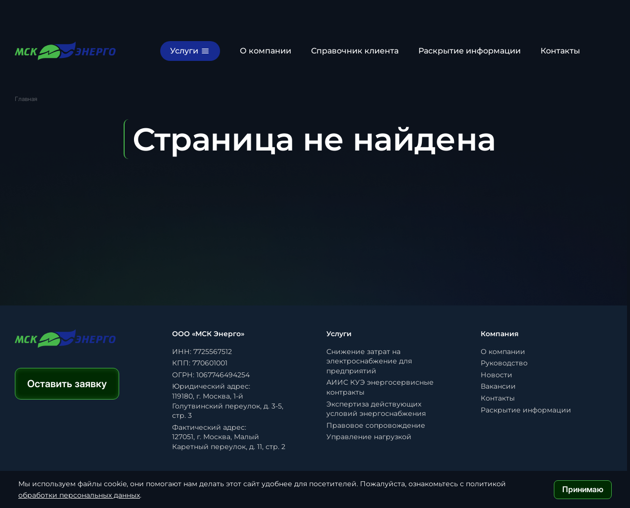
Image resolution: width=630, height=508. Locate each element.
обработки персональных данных (79, 495)
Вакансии (498, 386)
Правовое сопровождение (375, 425)
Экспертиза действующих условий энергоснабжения (376, 409)
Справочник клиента (355, 50)
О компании (265, 50)
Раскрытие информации (469, 50)
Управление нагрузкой (368, 436)
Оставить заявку (67, 384)
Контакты (560, 50)
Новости (496, 374)
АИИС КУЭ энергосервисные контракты (380, 387)
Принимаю (582, 489)
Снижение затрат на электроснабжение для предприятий (369, 361)
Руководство (504, 362)
